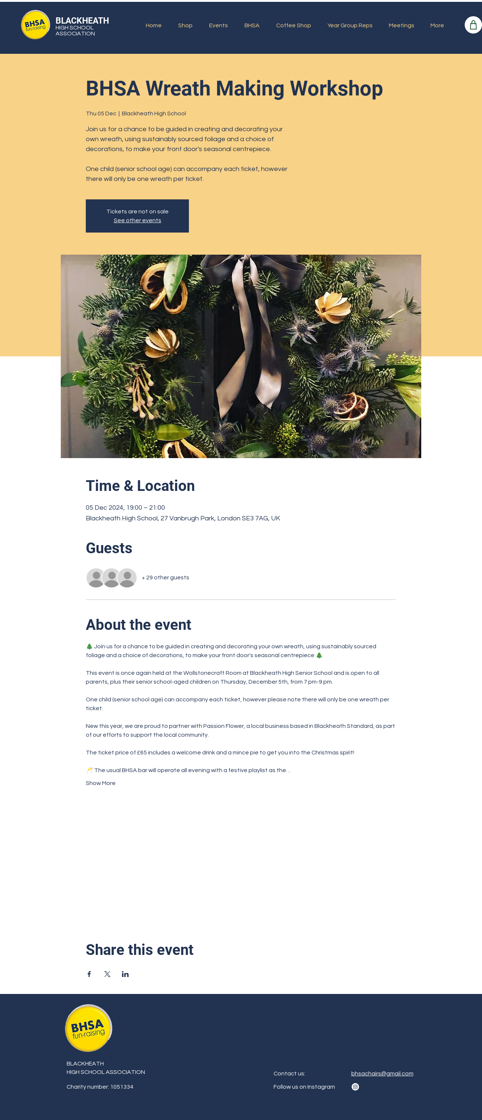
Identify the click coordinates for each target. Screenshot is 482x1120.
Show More (101, 783)
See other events (137, 220)
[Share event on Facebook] (89, 974)
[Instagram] (355, 1087)
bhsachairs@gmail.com (382, 1074)
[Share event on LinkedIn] (125, 974)
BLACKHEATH (82, 21)
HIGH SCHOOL (75, 28)
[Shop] (473, 25)
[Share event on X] (107, 974)
